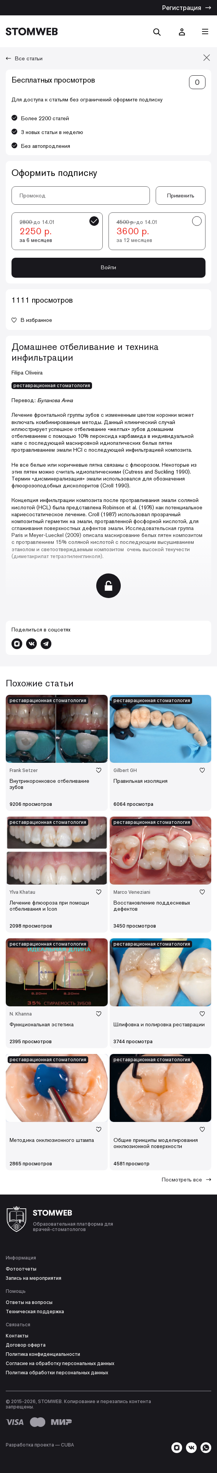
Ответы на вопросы (29, 1302)
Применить (180, 195)
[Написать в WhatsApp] (206, 1447)
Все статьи (24, 58)
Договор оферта (26, 1345)
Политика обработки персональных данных (57, 1372)
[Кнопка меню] (205, 31)
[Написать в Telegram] (46, 643)
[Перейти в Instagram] (17, 643)
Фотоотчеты (21, 1269)
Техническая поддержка (35, 1311)
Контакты (17, 1336)
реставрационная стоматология (51, 385)
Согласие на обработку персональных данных (60, 1363)
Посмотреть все (186, 1179)
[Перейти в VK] (31, 643)
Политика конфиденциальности (43, 1354)
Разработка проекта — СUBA (40, 1445)
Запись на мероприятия (33, 1278)
